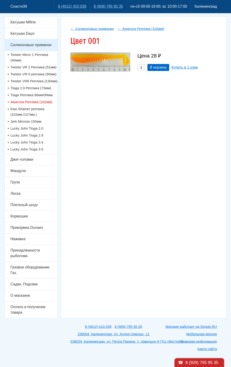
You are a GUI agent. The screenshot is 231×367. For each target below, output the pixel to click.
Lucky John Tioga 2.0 (26, 128)
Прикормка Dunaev (26, 228)
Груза (15, 182)
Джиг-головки (21, 159)
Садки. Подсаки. (24, 284)
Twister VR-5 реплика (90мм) (33, 74)
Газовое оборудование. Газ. (30, 270)
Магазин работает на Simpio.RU (191, 327)
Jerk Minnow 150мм (25, 121)
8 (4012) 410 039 (72, 6)
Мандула (18, 171)
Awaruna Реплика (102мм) (31, 102)
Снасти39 (18, 6)
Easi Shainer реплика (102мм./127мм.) (27, 111)
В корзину (158, 67)
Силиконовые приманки (30, 45)
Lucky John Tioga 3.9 (26, 149)
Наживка (17, 239)
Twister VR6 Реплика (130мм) (33, 81)
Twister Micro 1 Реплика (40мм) (29, 57)
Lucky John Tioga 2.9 (26, 135)
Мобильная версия (201, 334)
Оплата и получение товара (27, 309)
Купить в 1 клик (185, 67)
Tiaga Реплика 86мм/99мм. (31, 95)
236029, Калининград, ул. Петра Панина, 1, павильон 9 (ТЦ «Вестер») (126, 341)
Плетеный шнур (23, 205)
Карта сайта (207, 349)
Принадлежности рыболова (25, 253)
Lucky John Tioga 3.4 (26, 142)
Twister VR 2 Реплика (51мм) (33, 67)
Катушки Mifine (23, 22)
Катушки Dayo (22, 33)
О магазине (20, 295)
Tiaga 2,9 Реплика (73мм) (30, 88)
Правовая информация (198, 341)
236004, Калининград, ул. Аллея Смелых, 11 (113, 334)
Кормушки (19, 216)
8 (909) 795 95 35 (108, 6)
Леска (15, 193)
